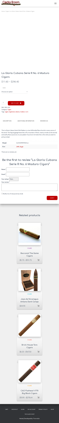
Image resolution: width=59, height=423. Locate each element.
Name (3, 169)
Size (4, 88)
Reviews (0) (44, 121)
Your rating (5, 179)
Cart (6, 409)
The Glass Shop (29, 414)
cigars (6, 112)
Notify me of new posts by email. (13, 193)
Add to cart (15, 103)
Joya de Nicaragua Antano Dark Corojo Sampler (29, 301)
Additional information (26, 121)
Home (3, 11)
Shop (52, 409)
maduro (22, 112)
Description (7, 121)
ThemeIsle (36, 418)
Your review (5, 182)
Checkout (14, 409)
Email (3, 174)
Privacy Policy (43, 409)
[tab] (8, 121)
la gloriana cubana (14, 112)
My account (31, 409)
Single (21, 146)
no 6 (26, 112)
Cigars (7, 11)
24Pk (17, 146)
